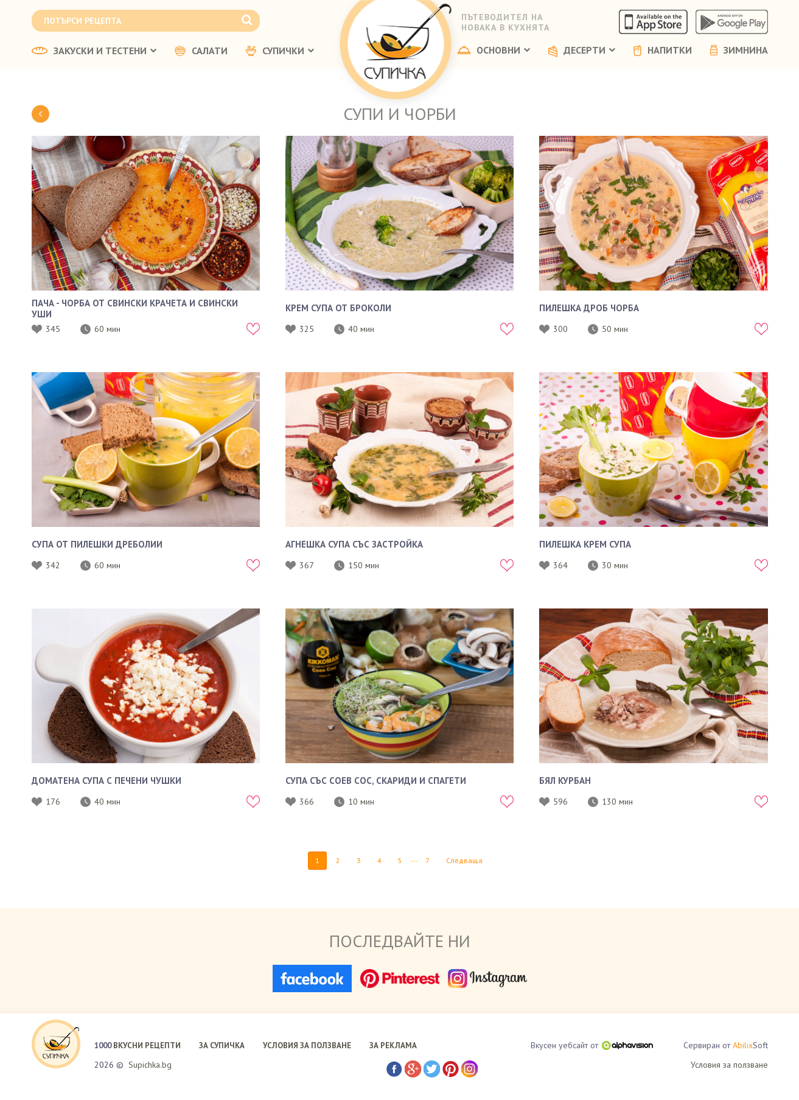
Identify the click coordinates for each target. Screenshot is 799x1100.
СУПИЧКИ (280, 51)
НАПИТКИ (662, 50)
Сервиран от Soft (725, 1045)
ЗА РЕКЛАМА (393, 1045)
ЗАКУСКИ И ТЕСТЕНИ (94, 51)
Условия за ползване (729, 1064)
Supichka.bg (150, 1064)
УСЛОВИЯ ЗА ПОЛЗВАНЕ (307, 1045)
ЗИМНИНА (739, 50)
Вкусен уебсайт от (592, 1045)
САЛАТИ (201, 51)
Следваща (464, 860)
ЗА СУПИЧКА (222, 1045)
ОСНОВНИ (494, 50)
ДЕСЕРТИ (581, 51)
